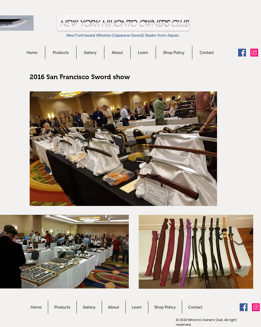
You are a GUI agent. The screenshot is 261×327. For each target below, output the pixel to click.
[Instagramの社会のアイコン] (254, 52)
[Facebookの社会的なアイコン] (242, 52)
